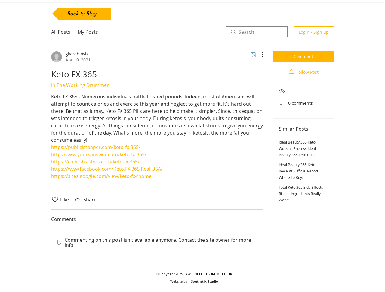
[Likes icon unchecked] (55, 199)
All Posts (60, 32)
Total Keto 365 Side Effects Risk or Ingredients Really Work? (301, 193)
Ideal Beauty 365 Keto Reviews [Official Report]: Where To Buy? (299, 171)
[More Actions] (259, 54)
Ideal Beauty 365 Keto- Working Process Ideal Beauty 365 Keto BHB (297, 148)
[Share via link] (85, 199)
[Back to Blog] (81, 14)
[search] (257, 31)
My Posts (88, 32)
